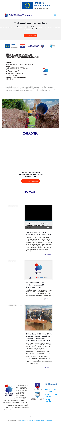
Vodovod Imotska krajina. (25, 420)
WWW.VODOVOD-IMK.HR (51, 395)
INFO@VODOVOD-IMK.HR (52, 401)
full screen (51, 227)
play (26, 227)
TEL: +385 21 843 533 (50, 390)
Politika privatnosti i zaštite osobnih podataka (42, 420)
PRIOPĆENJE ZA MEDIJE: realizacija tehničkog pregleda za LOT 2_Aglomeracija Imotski (38, 285)
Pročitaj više (48, 254)
